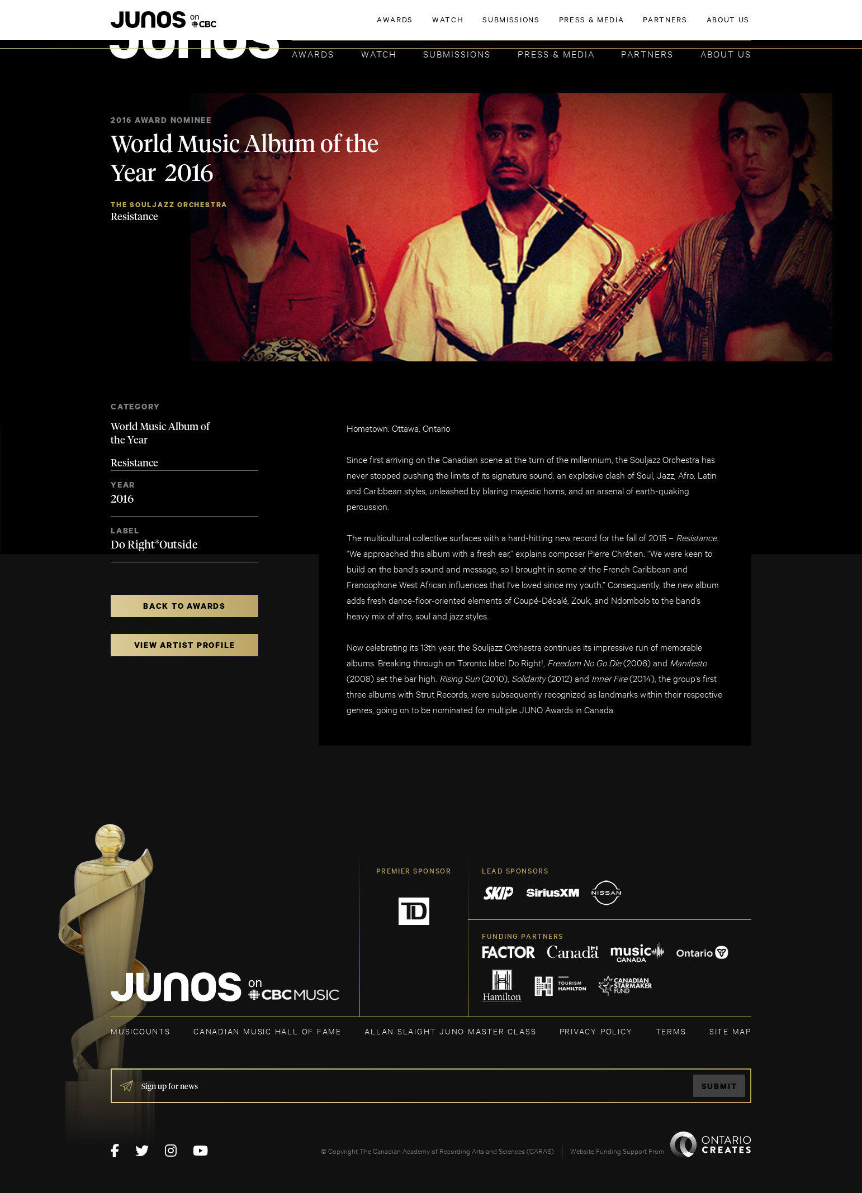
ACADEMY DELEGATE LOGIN (698, 26)
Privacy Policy (596, 1030)
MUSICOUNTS (140, 1030)
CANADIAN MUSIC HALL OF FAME (267, 1030)
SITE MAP (730, 1030)
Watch (379, 53)
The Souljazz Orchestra (169, 204)
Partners (647, 53)
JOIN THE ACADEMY (595, 26)
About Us (725, 53)
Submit (719, 1086)
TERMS (671, 1030)
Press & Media (556, 53)
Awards (313, 53)
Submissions (457, 53)
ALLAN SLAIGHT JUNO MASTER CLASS (450, 1030)
